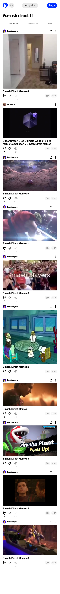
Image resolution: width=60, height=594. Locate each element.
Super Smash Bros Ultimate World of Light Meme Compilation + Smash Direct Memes (27, 142)
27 (54, 95)
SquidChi (11, 105)
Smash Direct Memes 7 (16, 243)
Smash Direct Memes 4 (16, 91)
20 (54, 148)
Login (52, 5)
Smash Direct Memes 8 (16, 458)
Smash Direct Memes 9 (16, 193)
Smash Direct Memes (15, 409)
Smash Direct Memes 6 (16, 293)
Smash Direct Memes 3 (16, 558)
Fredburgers (12, 31)
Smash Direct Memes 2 (16, 367)
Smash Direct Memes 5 (16, 508)
